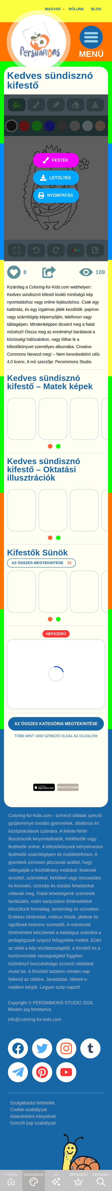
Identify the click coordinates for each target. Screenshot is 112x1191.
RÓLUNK (76, 9)
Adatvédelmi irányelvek (33, 1116)
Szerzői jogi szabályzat (33, 1122)
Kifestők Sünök (37, 552)
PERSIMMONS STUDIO (57, 1002)
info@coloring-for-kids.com (34, 1019)
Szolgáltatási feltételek (32, 1102)
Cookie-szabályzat (28, 1109)
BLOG (96, 9)
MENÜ (91, 54)
